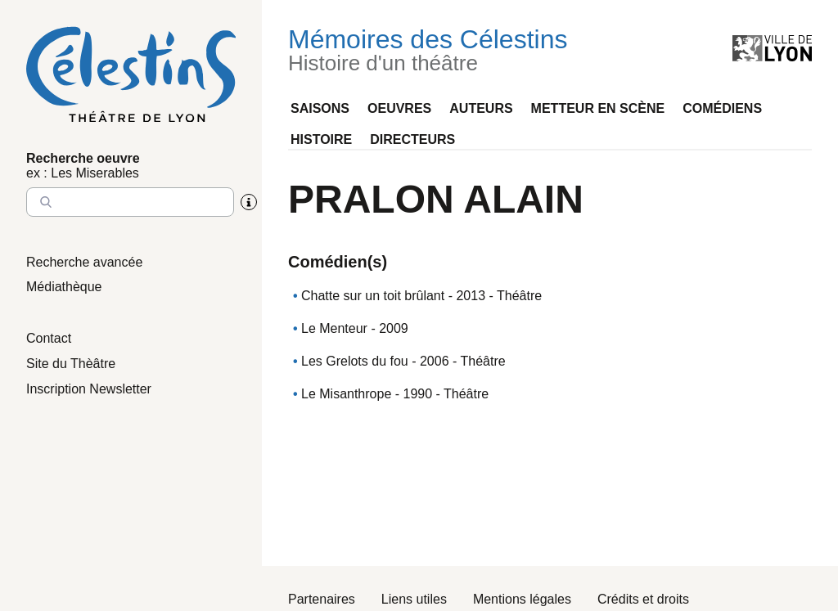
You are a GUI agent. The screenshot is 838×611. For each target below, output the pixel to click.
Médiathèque (64, 287)
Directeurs (412, 139)
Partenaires (321, 599)
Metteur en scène (598, 108)
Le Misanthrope (346, 394)
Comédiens (722, 108)
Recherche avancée (84, 262)
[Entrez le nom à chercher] (130, 202)
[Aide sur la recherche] (249, 202)
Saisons (320, 108)
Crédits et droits (643, 599)
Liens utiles (414, 599)
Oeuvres (399, 108)
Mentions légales (522, 599)
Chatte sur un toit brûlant (372, 296)
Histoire (321, 139)
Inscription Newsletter (88, 389)
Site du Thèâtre (70, 364)
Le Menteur (334, 328)
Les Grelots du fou (354, 361)
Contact (48, 338)
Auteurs (480, 108)
